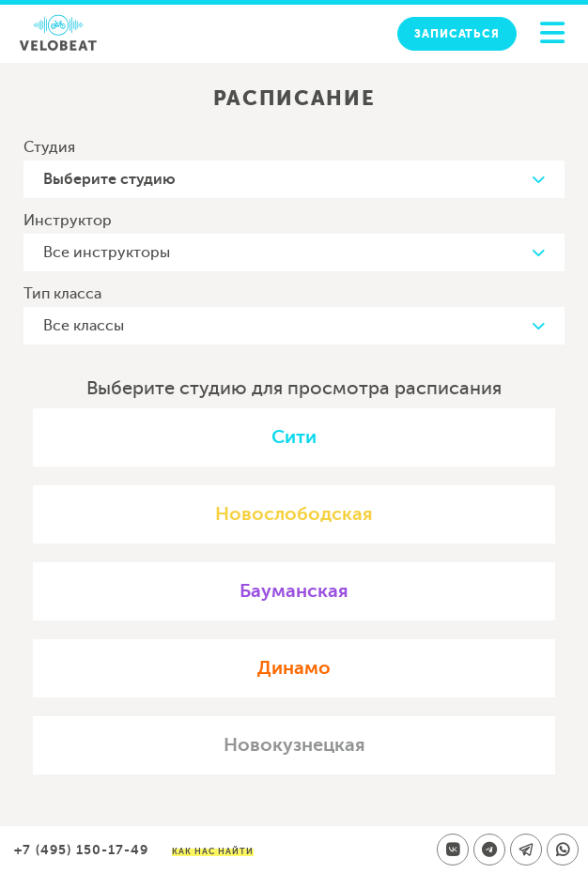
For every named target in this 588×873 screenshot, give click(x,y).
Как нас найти (213, 851)
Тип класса (62, 293)
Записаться (457, 33)
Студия (49, 147)
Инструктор (67, 220)
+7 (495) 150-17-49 (81, 849)
